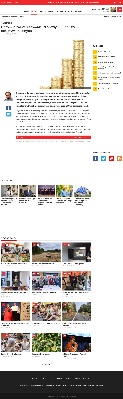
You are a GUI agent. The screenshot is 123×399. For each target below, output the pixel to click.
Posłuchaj (91, 385)
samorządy (29, 143)
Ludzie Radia (49, 385)
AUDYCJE (68, 11)
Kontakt (3, 2)
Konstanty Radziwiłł (79, 141)
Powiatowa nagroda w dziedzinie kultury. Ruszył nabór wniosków (9, 195)
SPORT (51, 11)
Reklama (9, 2)
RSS (84, 385)
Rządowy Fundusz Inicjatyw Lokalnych (30, 141)
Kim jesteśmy (24, 385)
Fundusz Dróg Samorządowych (50, 141)
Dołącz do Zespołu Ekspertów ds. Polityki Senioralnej (64, 194)
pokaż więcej (46, 364)
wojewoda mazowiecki (67, 141)
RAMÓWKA (78, 11)
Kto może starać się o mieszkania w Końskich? (27, 194)
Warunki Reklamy (37, 385)
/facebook (99, 385)
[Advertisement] (54, 157)
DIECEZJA (42, 11)
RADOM (26, 11)
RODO (78, 385)
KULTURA (59, 11)
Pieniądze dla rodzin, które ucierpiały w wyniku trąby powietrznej (82, 195)
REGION (34, 11)
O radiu (16, 2)
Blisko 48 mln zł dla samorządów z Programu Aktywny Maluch (46, 195)
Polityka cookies (68, 385)
